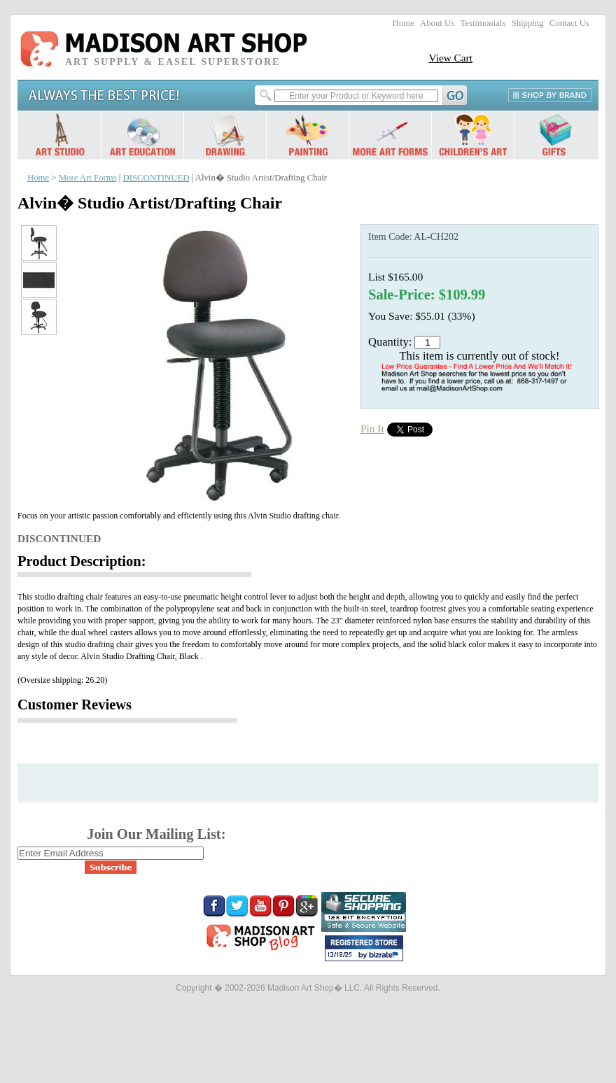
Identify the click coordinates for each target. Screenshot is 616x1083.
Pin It (372, 428)
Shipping (528, 23)
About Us (437, 23)
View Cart (450, 58)
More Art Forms (88, 178)
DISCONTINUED (156, 178)
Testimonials (482, 23)
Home (403, 23)
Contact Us (569, 23)
